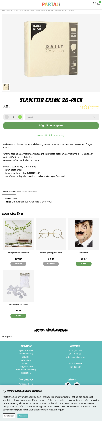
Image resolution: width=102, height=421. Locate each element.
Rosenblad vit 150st (18, 305)
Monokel (83, 253)
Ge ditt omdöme (22, 192)
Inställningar (9, 416)
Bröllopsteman (24, 10)
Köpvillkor (26, 357)
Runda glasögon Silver (51, 253)
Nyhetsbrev (26, 360)
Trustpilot (7, 337)
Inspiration (26, 373)
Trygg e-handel (26, 367)
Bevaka (18, 264)
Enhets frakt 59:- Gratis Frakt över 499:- (32, 202)
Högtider (9, 10)
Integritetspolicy (26, 354)
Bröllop (16, 10)
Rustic (32, 10)
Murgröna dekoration (18, 253)
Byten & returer (26, 351)
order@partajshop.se (75, 357)
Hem (3, 10)
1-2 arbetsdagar (57, 135)
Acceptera (23, 416)
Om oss (25, 363)
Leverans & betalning (26, 370)
